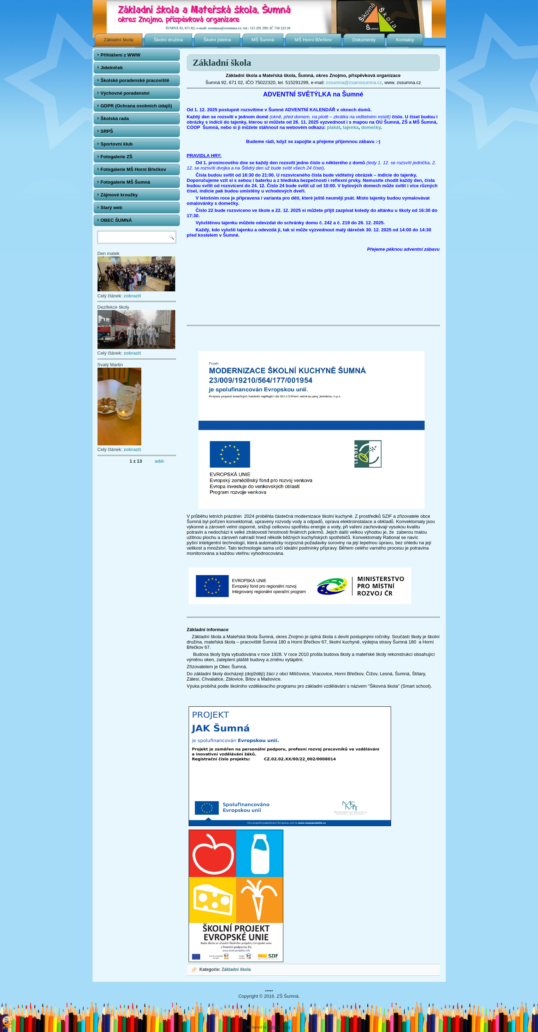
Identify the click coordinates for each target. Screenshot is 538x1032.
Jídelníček (112, 67)
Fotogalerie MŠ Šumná (125, 182)
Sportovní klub (117, 144)
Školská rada (115, 118)
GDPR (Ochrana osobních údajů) (136, 105)
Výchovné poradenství (125, 93)
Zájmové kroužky (119, 194)
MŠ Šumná (263, 39)
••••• (269, 991)
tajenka (351, 127)
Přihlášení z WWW (121, 55)
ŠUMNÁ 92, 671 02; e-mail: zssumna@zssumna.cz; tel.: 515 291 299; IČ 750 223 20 (228, 28)
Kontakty (405, 39)
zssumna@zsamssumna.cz (354, 82)
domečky (370, 127)
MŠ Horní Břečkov (313, 39)
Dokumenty (364, 39)
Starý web (111, 207)
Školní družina (168, 39)
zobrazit (132, 295)
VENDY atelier (278, 1027)
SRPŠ (107, 131)
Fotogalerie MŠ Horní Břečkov (133, 169)
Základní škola (119, 39)
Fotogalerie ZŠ (116, 156)
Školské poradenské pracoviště (135, 80)
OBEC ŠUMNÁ (116, 220)
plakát (334, 127)
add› (159, 460)
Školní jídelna (217, 39)
